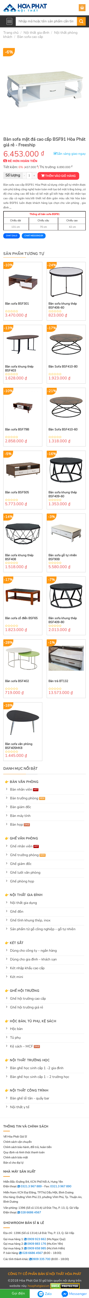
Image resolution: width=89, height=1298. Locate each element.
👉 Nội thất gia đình (24, 895)
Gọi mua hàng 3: (24, 1248)
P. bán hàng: (23, 1253)
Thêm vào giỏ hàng (60, 176)
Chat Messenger (33, 235)
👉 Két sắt (14, 943)
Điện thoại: (22, 1212)
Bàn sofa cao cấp (30, 36)
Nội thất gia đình (36, 32)
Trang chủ (11, 32)
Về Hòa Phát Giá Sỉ (15, 1137)
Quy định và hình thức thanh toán (23, 1152)
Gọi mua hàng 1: (24, 1239)
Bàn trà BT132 (58, 681)
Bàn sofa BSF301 (17, 304)
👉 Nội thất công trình (26, 1090)
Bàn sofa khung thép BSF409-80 (62, 620)
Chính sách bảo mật (15, 1157)
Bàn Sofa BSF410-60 (62, 430)
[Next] (78, 89)
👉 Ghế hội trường (22, 991)
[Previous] (10, 89)
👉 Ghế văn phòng (21, 838)
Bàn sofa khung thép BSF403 (19, 369)
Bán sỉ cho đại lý (13, 1163)
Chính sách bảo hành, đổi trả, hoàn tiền (27, 1147)
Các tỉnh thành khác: (26, 1259)
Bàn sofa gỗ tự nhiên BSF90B (62, 557)
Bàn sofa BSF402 (17, 681)
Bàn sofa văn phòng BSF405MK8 (18, 746)
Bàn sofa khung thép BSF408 (19, 557)
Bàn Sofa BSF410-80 (62, 367)
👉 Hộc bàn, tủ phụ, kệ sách (30, 1021)
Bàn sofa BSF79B (17, 430)
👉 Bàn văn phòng (21, 782)
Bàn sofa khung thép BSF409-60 (62, 494)
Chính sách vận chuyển (17, 1142)
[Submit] (81, 21)
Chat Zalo (11, 235)
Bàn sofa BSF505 (17, 492)
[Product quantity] (29, 175)
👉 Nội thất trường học (27, 1060)
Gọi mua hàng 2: (24, 1244)
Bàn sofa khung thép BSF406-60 (62, 306)
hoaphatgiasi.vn (38, 1286)
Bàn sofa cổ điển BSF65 (21, 618)
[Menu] (9, 21)
